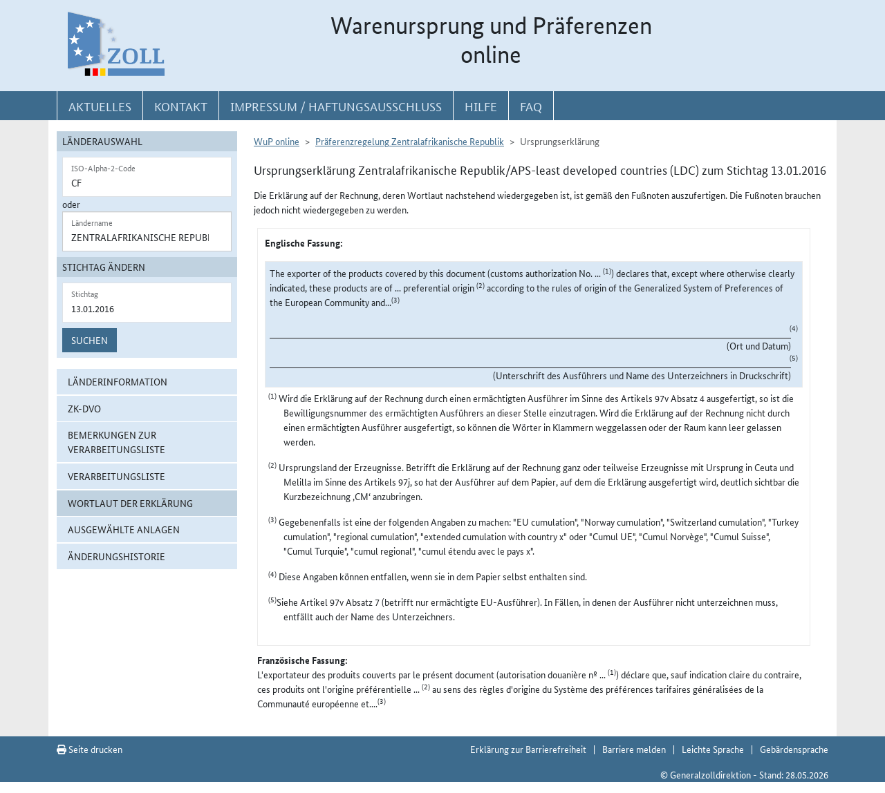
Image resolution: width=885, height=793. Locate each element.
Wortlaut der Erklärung (130, 503)
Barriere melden (634, 749)
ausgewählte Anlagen (124, 529)
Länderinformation (117, 381)
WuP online (276, 141)
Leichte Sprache (713, 749)
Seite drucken (89, 749)
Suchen (89, 340)
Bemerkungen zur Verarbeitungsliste (116, 442)
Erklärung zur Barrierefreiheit (528, 749)
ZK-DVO (84, 408)
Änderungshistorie (116, 556)
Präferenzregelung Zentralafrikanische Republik (409, 141)
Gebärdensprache (794, 749)
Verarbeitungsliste (116, 476)
